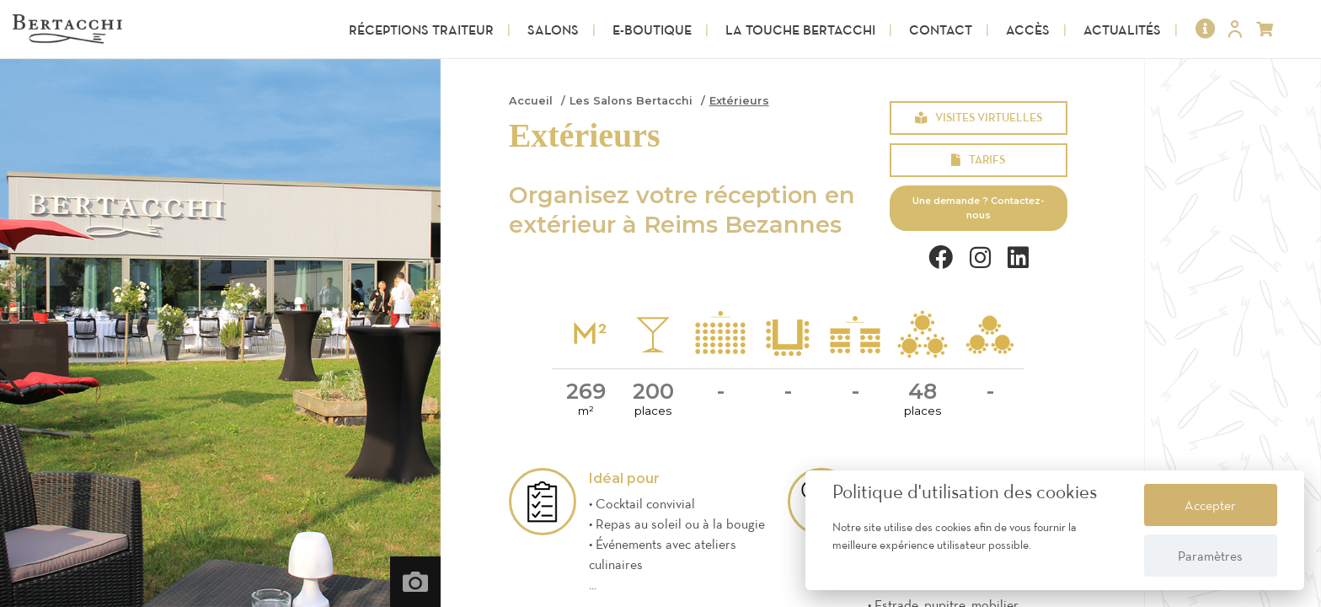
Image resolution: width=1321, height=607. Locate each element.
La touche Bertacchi (800, 29)
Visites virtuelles (978, 117)
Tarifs (978, 159)
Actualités (1122, 29)
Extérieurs (739, 100)
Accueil (531, 100)
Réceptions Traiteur (421, 29)
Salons (553, 29)
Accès (1028, 29)
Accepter (1210, 505)
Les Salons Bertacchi (631, 100)
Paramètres (1210, 555)
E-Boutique (652, 29)
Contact (940, 29)
